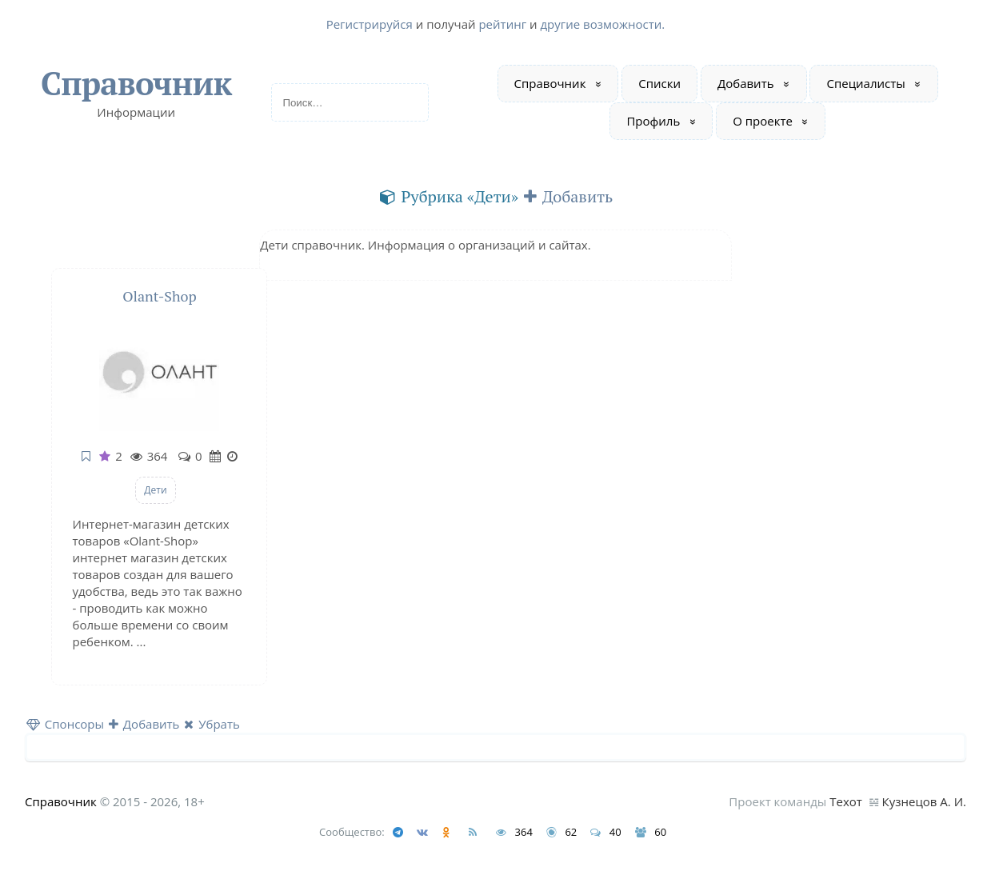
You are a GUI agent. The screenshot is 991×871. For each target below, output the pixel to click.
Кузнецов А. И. (924, 801)
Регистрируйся (369, 24)
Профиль (653, 121)
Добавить (745, 83)
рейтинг (502, 24)
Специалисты (865, 83)
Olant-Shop (159, 296)
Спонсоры (65, 724)
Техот (845, 801)
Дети (155, 490)
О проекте (763, 121)
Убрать (212, 724)
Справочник (136, 83)
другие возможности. (602, 24)
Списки (659, 83)
